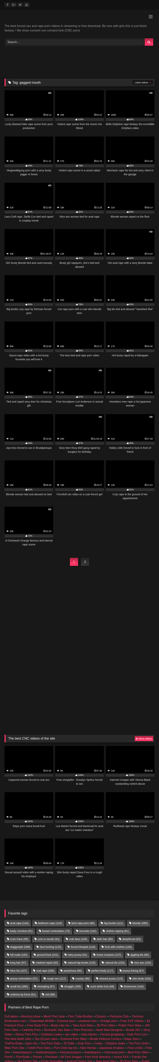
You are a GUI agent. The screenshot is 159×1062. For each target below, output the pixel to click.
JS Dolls (68, 965)
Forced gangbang (112, 956)
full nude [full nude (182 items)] (18, 876)
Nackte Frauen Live (38, 992)
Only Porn (84, 965)
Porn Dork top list (65, 970)
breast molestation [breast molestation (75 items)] (56, 853)
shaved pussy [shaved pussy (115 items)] (111, 900)
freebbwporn (92, 974)
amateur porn (125, 992)
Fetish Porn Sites (39, 970)
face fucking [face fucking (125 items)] (50, 868)
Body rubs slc (60, 947)
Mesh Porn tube (54, 938)
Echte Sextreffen (52, 983)
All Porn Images (71, 979)
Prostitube (29, 1001)
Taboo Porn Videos (109, 988)
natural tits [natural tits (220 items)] (115, 884)
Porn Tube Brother (80, 938)
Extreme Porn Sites (74, 961)
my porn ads (107, 997)
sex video (71, 956)
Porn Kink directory (98, 979)
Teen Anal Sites (83, 947)
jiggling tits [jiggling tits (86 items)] (140, 876)
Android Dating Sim (79, 983)
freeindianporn (22, 974)
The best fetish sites (18, 961)
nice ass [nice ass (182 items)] (142, 884)
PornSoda (23, 979)
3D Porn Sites (106, 947)
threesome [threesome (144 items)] (134, 908)
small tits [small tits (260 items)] (19, 908)
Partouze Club (119, 938)
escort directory (85, 997)
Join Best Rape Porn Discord (79, 1022)
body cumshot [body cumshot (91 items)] (21, 853)
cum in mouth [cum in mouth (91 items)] (49, 861)
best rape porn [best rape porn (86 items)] (83, 845)
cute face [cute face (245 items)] (78, 861)
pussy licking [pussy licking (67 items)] (133, 892)
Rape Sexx (131, 961)
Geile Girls (62, 992)
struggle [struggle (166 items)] (72, 908)
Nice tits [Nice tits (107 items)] (18, 892)
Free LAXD (135, 970)
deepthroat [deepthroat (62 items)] (131, 861)
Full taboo (11, 938)
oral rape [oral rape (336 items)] (45, 892)
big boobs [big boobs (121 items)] (113, 845)
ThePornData (13, 965)
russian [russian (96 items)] (83, 900)
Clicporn (100, 938)
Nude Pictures (103, 992)
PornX (9, 979)
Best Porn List (81, 992)
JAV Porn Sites (32, 988)
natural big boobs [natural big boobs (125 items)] (81, 884)
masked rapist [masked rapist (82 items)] (47, 884)
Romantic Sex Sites (57, 952)
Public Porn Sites (129, 947)
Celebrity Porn (31, 952)
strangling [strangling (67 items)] (46, 908)
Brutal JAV (133, 952)
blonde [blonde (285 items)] (140, 845)
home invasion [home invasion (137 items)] (109, 876)
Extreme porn (66, 943)
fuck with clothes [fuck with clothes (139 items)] (118, 868)
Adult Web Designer (109, 952)
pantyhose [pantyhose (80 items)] (73, 892)
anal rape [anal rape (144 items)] (19, 845)
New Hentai (88, 970)
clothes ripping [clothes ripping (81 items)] (117, 853)
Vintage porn (108, 943)
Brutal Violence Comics (105, 961)
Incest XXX (121, 979)
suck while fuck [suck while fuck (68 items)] (102, 908)
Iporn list (31, 965)
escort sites (64, 997)
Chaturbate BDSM (42, 943)
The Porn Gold (138, 965)
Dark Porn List (136, 956)
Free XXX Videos (131, 943)
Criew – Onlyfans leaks (109, 965)
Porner (37, 979)
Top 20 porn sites (46, 961)
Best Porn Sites (138, 974)
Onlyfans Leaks (51, 956)
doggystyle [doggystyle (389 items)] (20, 868)
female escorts (44, 997)
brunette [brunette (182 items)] (87, 853)
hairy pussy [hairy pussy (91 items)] (77, 876)
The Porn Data (50, 965)
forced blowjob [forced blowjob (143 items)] (83, 868)
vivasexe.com (88, 943)
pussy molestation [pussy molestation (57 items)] (23, 900)
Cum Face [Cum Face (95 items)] (19, 861)
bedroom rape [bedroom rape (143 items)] (50, 845)
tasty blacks (89, 956)
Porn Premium (83, 952)
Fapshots (13, 1001)
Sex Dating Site (27, 983)
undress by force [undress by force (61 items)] (23, 916)
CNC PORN (127, 997)
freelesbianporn (46, 974)
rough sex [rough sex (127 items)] (56, 900)
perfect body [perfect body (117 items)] (102, 892)
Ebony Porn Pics (26, 956)
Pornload (51, 979)
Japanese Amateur (111, 970)
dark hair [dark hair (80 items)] (105, 861)
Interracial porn (114, 974)
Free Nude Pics (37, 947)
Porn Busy (145, 997)
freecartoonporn (70, 974)
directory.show (30, 938)
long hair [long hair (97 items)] (18, 884)
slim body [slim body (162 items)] (141, 900)
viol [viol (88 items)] (50, 916)
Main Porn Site (14, 970)
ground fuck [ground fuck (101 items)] (47, 876)
